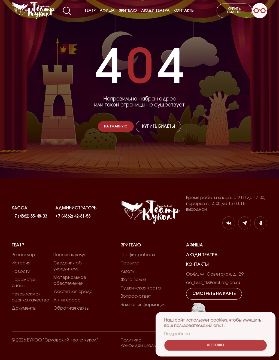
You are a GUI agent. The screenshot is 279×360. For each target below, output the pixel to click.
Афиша (107, 11)
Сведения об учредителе (67, 266)
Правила (130, 263)
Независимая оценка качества (30, 297)
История (21, 263)
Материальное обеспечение (69, 280)
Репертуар (23, 255)
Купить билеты (234, 10)
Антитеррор (67, 300)
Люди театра (155, 11)
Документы (24, 308)
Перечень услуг (69, 255)
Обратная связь (71, 308)
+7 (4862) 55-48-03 (29, 216)
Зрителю (128, 11)
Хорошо (215, 345)
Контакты (184, 11)
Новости (21, 271)
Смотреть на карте (214, 293)
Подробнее (177, 334)
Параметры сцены (24, 282)
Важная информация (143, 305)
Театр (90, 11)
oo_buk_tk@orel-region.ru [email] (213, 282)
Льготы (128, 271)
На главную (116, 126)
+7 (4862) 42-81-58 (72, 216)
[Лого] (33, 11)
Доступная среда (73, 291)
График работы (138, 255)
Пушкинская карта (141, 288)
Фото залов (133, 279)
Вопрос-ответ (136, 296)
